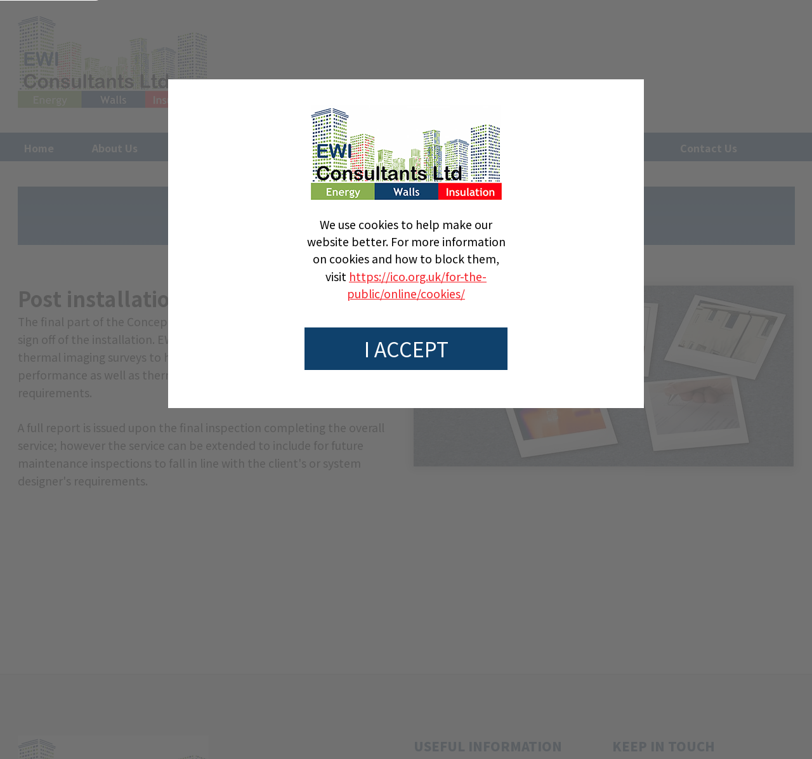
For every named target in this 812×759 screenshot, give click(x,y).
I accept (406, 348)
